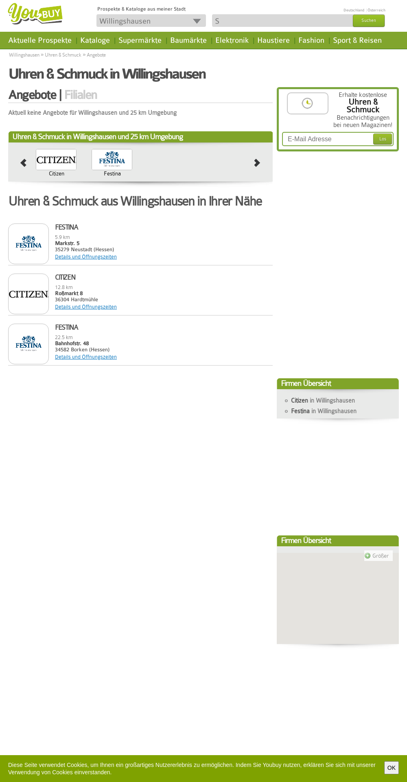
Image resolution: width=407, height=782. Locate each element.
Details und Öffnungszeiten (86, 257)
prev (23, 163)
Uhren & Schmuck (63, 55)
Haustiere (273, 40)
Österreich (376, 10)
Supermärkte (140, 40)
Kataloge (95, 40)
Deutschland (354, 10)
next (257, 163)
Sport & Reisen (357, 40)
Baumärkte (188, 40)
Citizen (56, 173)
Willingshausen (24, 55)
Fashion (311, 40)
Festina (112, 173)
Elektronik (232, 40)
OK (391, 767)
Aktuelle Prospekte (40, 40)
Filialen (80, 95)
